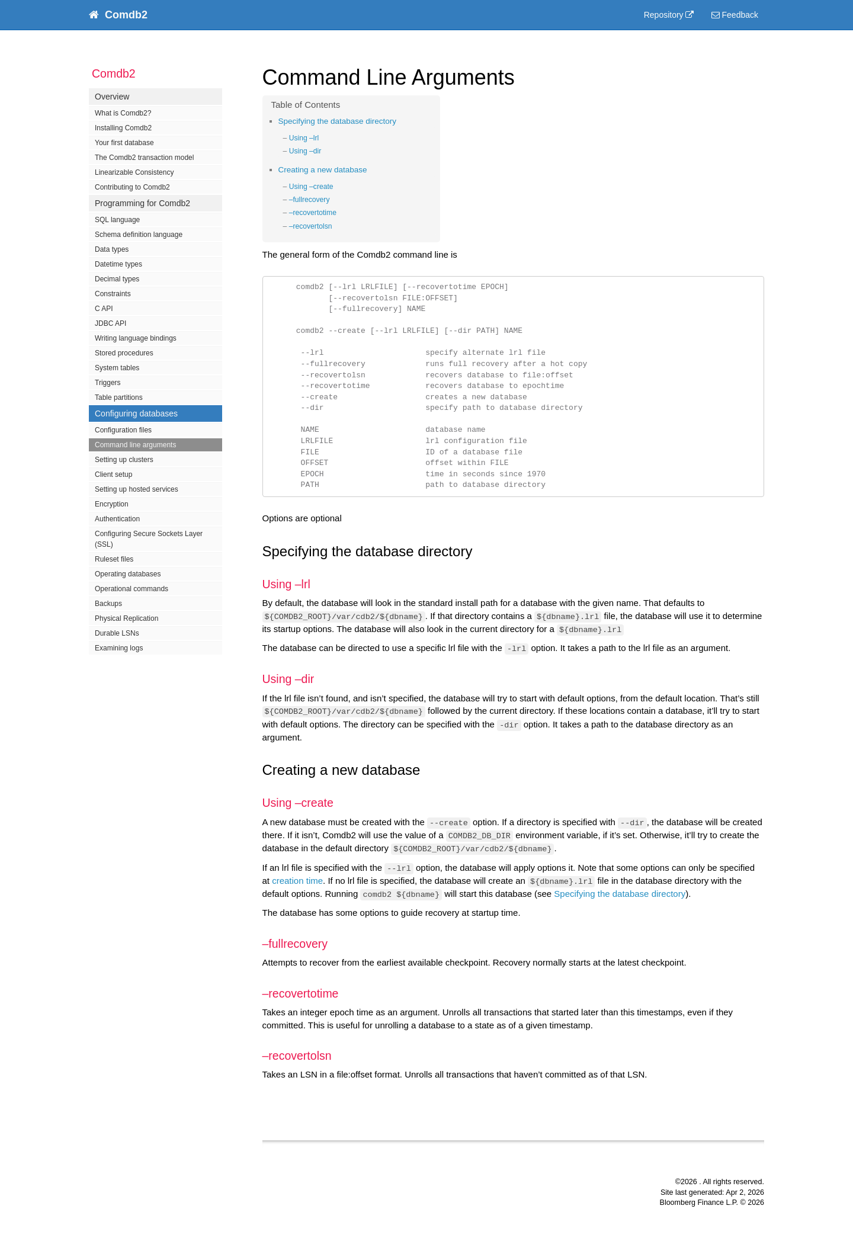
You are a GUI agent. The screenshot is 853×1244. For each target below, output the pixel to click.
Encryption (112, 504)
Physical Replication (126, 618)
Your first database (124, 143)
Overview (112, 96)
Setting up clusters (124, 460)
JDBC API (110, 323)
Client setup (113, 474)
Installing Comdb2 (123, 128)
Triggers (108, 383)
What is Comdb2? (123, 113)
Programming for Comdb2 (142, 203)
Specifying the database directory (337, 121)
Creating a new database (322, 169)
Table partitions (119, 397)
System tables (117, 368)
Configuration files (123, 430)
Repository (664, 15)
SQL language (117, 220)
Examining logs (119, 648)
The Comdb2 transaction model (144, 157)
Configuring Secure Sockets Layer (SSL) (149, 539)
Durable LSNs (117, 633)
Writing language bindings (136, 338)
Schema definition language (138, 234)
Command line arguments (135, 445)
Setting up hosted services (136, 489)
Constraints (113, 294)
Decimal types (117, 279)
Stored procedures (124, 353)
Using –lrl (304, 138)
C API (104, 308)
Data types (112, 249)
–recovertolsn (310, 226)
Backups (108, 603)
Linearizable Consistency (134, 172)
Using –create (311, 186)
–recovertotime (312, 213)
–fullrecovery (309, 199)
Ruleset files (114, 559)
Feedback (734, 15)
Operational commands (131, 589)
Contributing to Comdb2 (132, 187)
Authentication (117, 519)
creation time (297, 881)
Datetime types (118, 264)
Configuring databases (136, 413)
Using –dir (305, 151)
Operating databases (128, 574)
